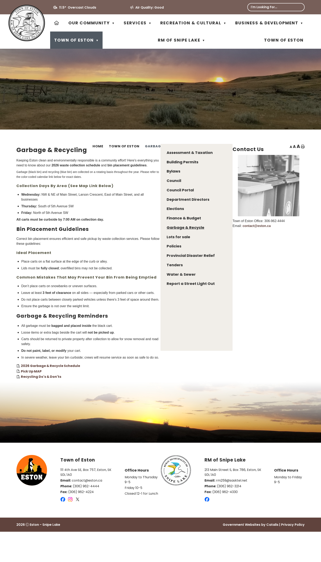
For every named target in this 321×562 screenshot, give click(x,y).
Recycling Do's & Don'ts (117, 403)
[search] (272, 7)
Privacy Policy (293, 555)
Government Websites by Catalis (250, 555)
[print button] (303, 146)
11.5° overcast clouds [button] (77, 7)
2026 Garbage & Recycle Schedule (126, 392)
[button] (298, 7)
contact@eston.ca (265, 236)
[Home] (56, 23)
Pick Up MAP (107, 397)
